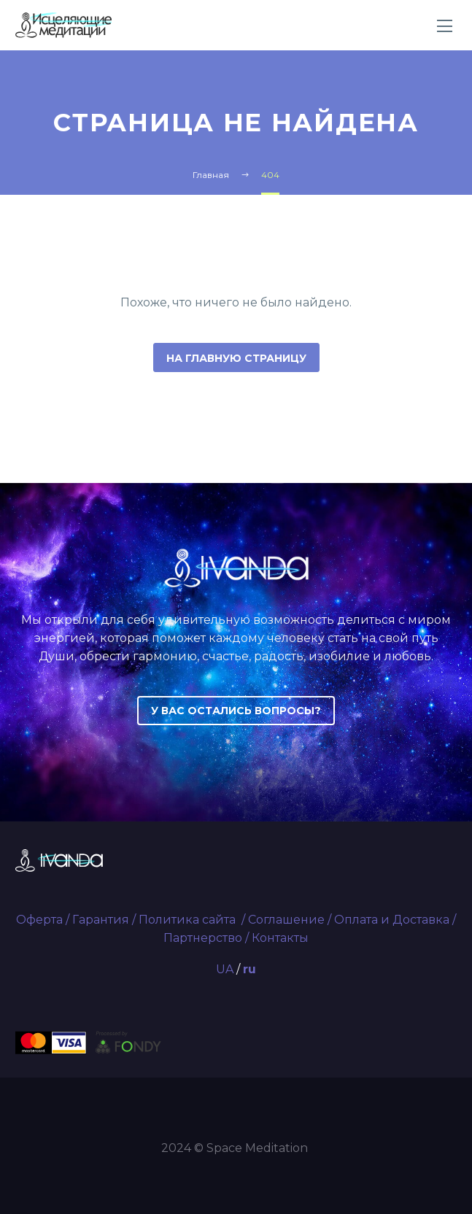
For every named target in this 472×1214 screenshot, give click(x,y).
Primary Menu (444, 26)
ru (249, 969)
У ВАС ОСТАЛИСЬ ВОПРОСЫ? (236, 710)
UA (224, 969)
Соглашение (286, 920)
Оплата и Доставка (391, 920)
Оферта (39, 920)
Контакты (280, 938)
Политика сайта (189, 920)
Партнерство (202, 938)
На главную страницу (236, 358)
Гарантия (100, 920)
